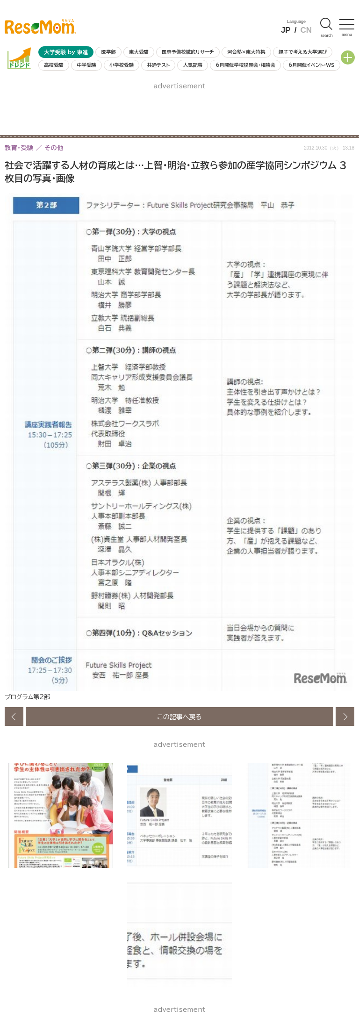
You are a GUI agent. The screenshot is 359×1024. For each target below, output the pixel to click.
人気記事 (193, 65)
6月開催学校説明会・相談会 (245, 65)
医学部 (108, 52)
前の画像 (14, 716)
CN (306, 30)
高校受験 (54, 65)
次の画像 (345, 716)
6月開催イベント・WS (311, 65)
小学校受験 (121, 65)
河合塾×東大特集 (246, 52)
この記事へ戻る (179, 716)
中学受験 (86, 65)
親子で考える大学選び (303, 52)
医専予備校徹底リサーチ (188, 52)
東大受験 (139, 52)
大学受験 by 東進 (66, 52)
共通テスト (158, 65)
